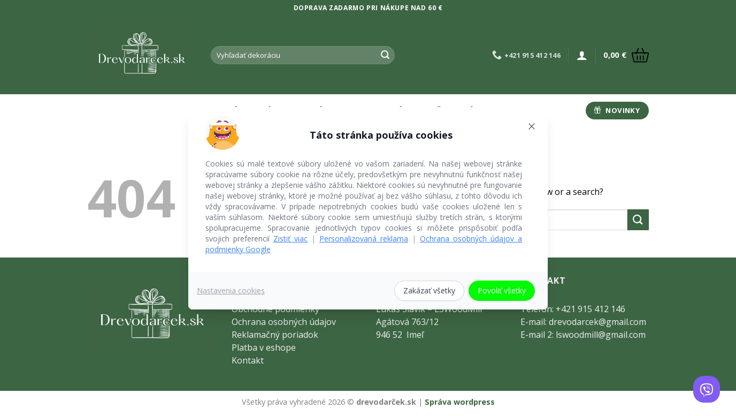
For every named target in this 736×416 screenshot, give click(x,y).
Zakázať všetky (429, 290)
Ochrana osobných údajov (284, 322)
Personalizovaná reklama (363, 238)
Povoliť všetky (502, 290)
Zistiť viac (290, 238)
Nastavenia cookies (231, 290)
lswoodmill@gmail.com (601, 335)
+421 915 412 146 (590, 309)
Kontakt (248, 360)
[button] (582, 55)
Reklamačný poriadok (275, 335)
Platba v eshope (264, 347)
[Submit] (385, 55)
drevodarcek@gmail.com (597, 322)
